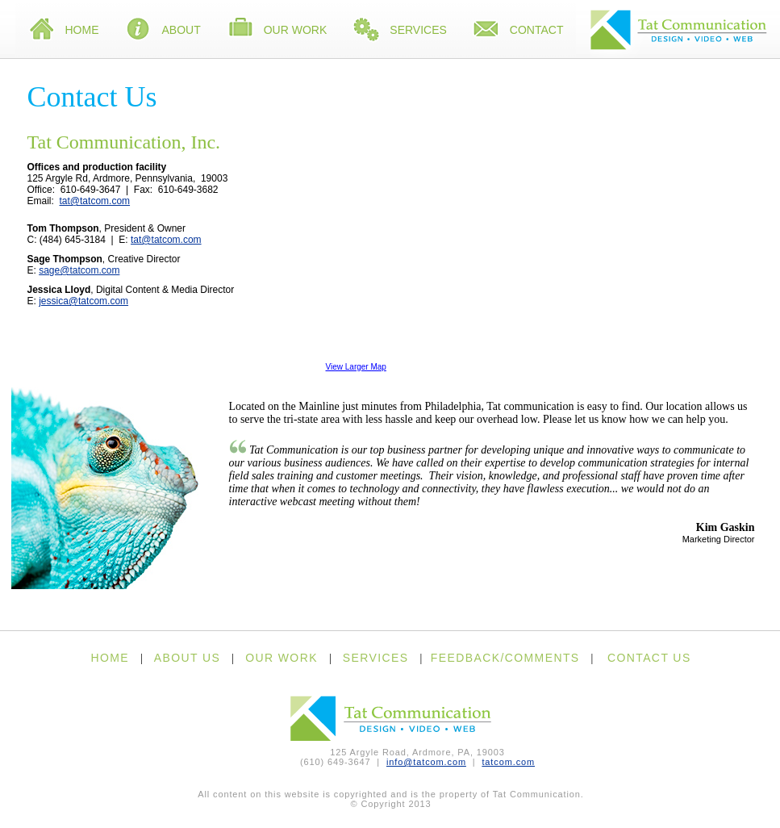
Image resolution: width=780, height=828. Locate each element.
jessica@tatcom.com (83, 301)
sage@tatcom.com (79, 270)
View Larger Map (356, 366)
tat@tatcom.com (95, 201)
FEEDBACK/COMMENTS (505, 657)
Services (399, 30)
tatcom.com (508, 762)
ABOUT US (187, 657)
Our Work (277, 30)
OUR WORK (281, 657)
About (163, 30)
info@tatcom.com (426, 762)
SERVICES (376, 657)
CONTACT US (649, 657)
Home (63, 30)
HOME (109, 657)
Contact (518, 30)
